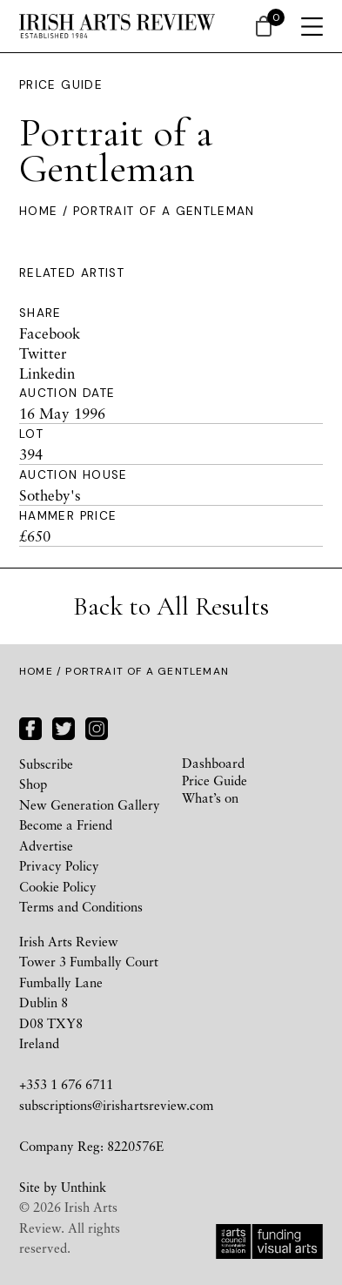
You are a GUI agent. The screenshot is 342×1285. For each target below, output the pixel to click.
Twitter (43, 353)
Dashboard (213, 762)
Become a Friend (65, 824)
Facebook (49, 333)
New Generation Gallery (89, 804)
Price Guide (61, 84)
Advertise (46, 845)
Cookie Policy (58, 886)
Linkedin (47, 373)
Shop (33, 783)
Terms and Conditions (81, 906)
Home (38, 211)
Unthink (83, 1186)
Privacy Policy (59, 865)
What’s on (210, 797)
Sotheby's (50, 495)
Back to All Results (171, 606)
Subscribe (46, 763)
